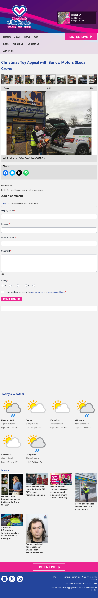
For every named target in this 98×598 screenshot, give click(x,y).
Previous (6, 87)
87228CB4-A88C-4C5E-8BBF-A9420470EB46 (8, 79)
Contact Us (33, 43)
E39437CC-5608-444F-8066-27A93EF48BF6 (19, 79)
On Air (17, 36)
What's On (18, 43)
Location (5, 224)
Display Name (8, 210)
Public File (57, 577)
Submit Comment (11, 299)
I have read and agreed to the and (35, 292)
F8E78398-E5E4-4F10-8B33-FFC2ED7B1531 (29, 79)
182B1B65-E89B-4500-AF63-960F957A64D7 (61, 79)
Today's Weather (12, 394)
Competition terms (89, 577)
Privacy (94, 580)
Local (6, 43)
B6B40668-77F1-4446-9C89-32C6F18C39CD (72, 79)
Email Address (8, 237)
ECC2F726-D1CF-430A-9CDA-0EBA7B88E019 (50, 79)
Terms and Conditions (71, 577)
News (27, 36)
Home (6, 36)
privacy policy (37, 292)
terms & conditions (56, 292)
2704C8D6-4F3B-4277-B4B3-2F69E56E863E (93, 79)
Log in (5, 203)
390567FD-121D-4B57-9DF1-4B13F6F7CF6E (82, 79)
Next (91, 87)
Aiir (95, 590)
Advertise (8, 50)
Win (36, 36)
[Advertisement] (20, 350)
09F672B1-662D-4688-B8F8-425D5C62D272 (40, 79)
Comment (6, 251)
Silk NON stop (77, 18)
